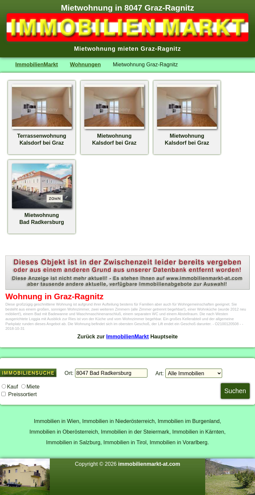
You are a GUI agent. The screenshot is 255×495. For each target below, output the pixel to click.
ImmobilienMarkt (36, 64)
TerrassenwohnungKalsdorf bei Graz (42, 136)
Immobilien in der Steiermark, (136, 432)
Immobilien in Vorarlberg (178, 442)
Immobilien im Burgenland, (189, 421)
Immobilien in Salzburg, (74, 442)
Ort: (68, 373)
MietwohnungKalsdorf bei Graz (114, 136)
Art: (159, 373)
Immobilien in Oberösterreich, (65, 432)
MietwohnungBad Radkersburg (42, 215)
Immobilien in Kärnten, (199, 432)
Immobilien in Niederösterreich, (119, 421)
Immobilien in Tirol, (125, 442)
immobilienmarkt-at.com (149, 464)
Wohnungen (85, 64)
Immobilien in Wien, (57, 421)
